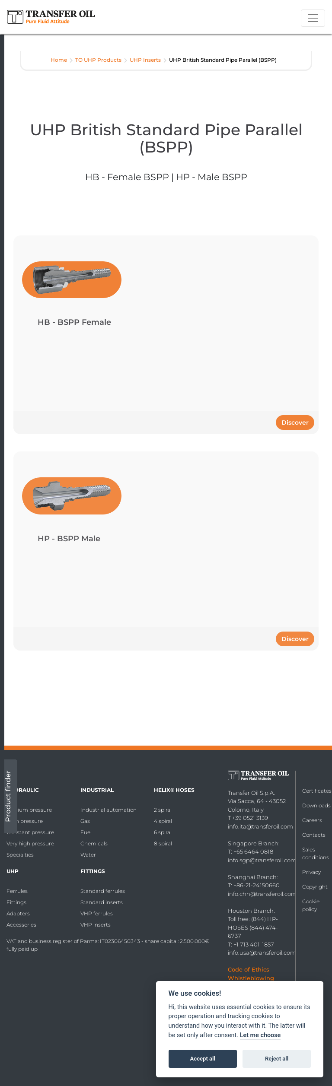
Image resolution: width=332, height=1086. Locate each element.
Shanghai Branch (252, 876)
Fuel (86, 832)
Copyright (315, 886)
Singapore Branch (253, 843)
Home (59, 60)
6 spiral (163, 832)
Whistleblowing (251, 978)
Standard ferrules (102, 891)
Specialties (20, 854)
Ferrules (17, 891)
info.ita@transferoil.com (260, 826)
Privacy (311, 872)
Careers (312, 820)
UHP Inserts (145, 60)
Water (88, 854)
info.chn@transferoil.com (262, 893)
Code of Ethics (248, 969)
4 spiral (163, 821)
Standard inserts (101, 902)
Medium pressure (29, 810)
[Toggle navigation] (313, 18)
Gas (85, 821)
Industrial (97, 790)
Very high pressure (30, 843)
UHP (12, 871)
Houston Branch (251, 910)
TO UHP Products (98, 60)
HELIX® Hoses (174, 790)
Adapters (18, 913)
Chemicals (94, 843)
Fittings (16, 902)
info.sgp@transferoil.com (262, 860)
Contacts (314, 835)
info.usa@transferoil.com (262, 952)
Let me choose (260, 1035)
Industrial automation (108, 810)
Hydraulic (22, 790)
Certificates (317, 791)
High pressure (24, 821)
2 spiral (163, 810)
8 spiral (163, 843)
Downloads (316, 805)
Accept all (202, 1058)
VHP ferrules (96, 913)
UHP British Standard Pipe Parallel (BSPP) (223, 60)
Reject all (276, 1058)
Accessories (21, 924)
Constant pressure (30, 832)
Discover (295, 422)
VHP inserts (95, 924)
